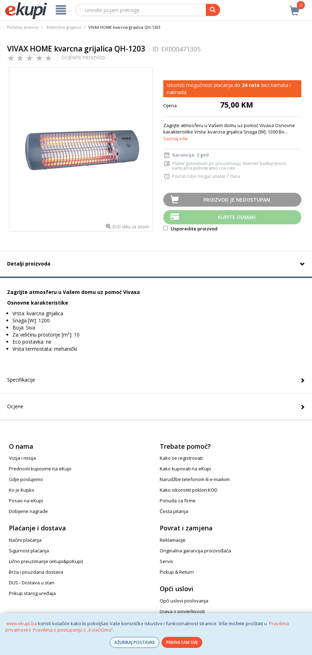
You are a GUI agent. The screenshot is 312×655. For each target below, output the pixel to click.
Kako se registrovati (181, 458)
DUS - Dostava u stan (31, 582)
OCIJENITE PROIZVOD (83, 57)
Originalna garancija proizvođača (195, 550)
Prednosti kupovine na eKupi (40, 468)
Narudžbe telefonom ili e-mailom (195, 479)
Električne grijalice (63, 27)
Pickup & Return (177, 572)
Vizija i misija (22, 458)
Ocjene (15, 406)
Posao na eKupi (26, 500)
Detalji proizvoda (28, 263)
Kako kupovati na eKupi (185, 468)
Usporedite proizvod (190, 228)
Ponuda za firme (178, 500)
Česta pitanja (174, 511)
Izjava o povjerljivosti (182, 611)
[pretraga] (213, 10)
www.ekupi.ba (21, 623)
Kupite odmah (237, 217)
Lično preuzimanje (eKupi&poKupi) (46, 561)
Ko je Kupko (21, 490)
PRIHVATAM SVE (182, 642)
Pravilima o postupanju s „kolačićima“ (73, 630)
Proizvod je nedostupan (236, 199)
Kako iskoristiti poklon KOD (189, 490)
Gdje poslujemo (26, 479)
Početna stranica (22, 27)
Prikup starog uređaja (32, 593)
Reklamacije (173, 540)
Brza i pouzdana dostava (36, 572)
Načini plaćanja (25, 540)
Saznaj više (175, 138)
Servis (166, 561)
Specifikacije (21, 379)
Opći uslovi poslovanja (184, 600)
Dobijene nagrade (28, 511)
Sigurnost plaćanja (29, 550)
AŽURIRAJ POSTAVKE (134, 642)
